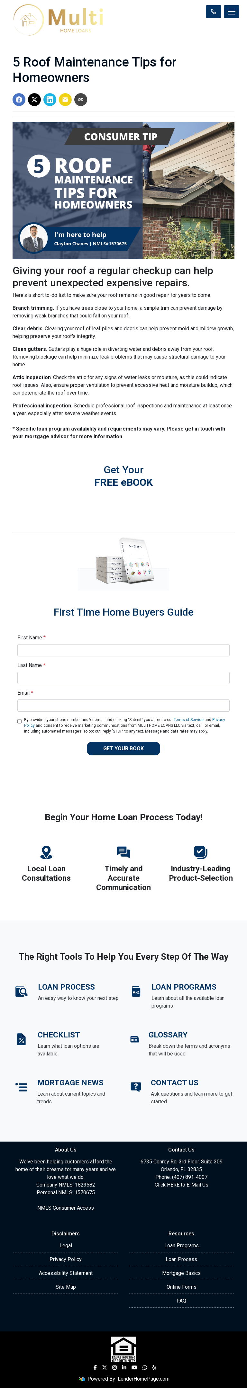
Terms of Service (189, 719)
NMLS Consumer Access (65, 1208)
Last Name (31, 665)
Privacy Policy (66, 1259)
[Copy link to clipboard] (80, 99)
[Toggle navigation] (231, 11)
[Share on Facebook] (19, 99)
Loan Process (181, 1259)
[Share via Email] (65, 99)
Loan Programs (181, 1245)
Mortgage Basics (181, 1273)
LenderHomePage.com (143, 1379)
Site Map (66, 1287)
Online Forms (182, 1287)
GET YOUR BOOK (123, 748)
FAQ (181, 1301)
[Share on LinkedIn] (49, 99)
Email (25, 693)
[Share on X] (34, 99)
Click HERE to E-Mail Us (181, 1185)
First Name (31, 638)
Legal (65, 1245)
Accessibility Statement (66, 1273)
